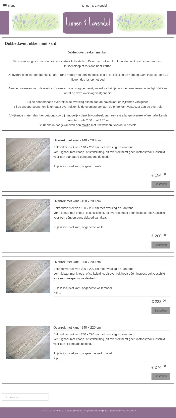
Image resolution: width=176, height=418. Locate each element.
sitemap (78, 410)
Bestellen (161, 184)
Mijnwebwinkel (129, 410)
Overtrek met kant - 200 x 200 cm (77, 262)
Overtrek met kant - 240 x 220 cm (77, 327)
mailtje (86, 125)
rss (85, 410)
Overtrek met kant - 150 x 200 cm (77, 201)
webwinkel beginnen (98, 410)
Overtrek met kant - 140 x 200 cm (77, 140)
